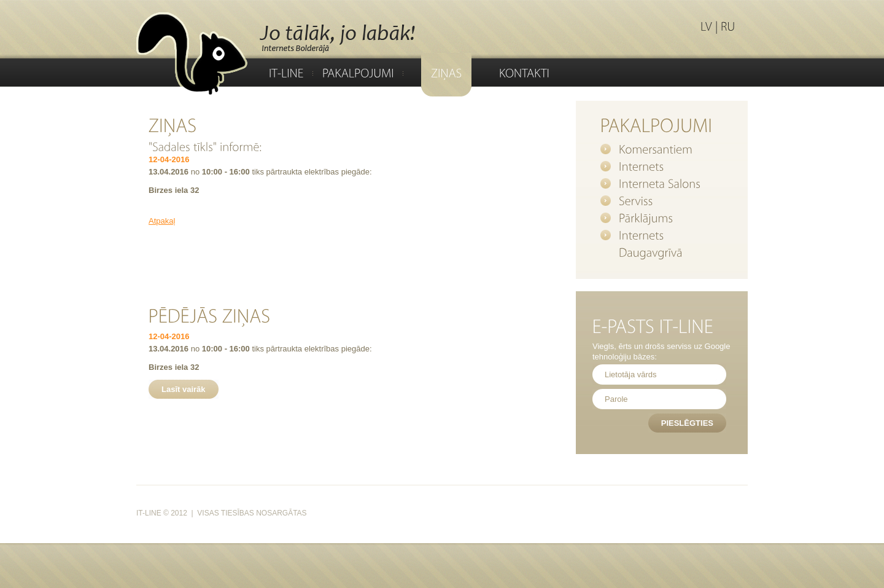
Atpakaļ (162, 220)
